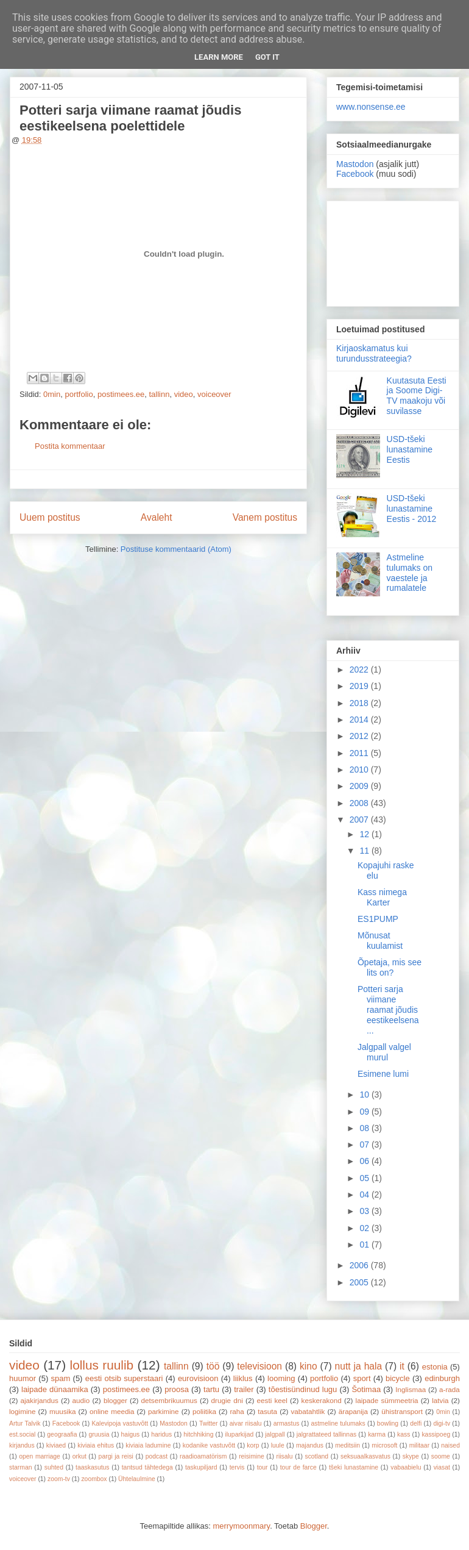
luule (277, 1445)
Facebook (354, 174)
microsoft (384, 1445)
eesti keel (272, 1400)
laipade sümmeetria (387, 1400)
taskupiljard (201, 1467)
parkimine (163, 1411)
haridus (161, 1434)
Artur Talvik (25, 1423)
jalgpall (274, 1434)
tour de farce (298, 1467)
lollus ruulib (102, 1365)
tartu (211, 1389)
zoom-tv (59, 1479)
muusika (62, 1411)
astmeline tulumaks (338, 1423)
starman (20, 1467)
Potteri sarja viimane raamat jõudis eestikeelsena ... (388, 1009)
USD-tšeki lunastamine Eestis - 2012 (412, 508)
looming (281, 1378)
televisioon (259, 1366)
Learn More (218, 57)
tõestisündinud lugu (303, 1389)
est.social (22, 1434)
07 (365, 1144)
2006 (360, 1265)
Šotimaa (366, 1389)
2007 (360, 819)
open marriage (39, 1456)
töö (213, 1366)
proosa (176, 1389)
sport (362, 1378)
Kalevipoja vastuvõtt (119, 1423)
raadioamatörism (203, 1456)
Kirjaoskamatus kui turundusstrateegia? (374, 353)
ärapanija (353, 1411)
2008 (360, 803)
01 (365, 1244)
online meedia (112, 1411)
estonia (435, 1366)
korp (253, 1445)
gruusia (98, 1434)
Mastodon (354, 164)
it (402, 1366)
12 (365, 834)
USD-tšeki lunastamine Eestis (410, 449)
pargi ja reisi (116, 1456)
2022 (360, 669)
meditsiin (347, 1445)
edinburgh (442, 1378)
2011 (360, 753)
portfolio (79, 394)
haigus (130, 1434)
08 (365, 1128)
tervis (237, 1467)
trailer (244, 1389)
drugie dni (227, 1400)
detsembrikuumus (169, 1400)
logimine (22, 1411)
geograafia (62, 1434)
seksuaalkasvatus (365, 1456)
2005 (360, 1282)
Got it (267, 57)
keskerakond (322, 1400)
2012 (360, 736)
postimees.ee (120, 394)
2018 (360, 703)
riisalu (285, 1456)
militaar (419, 1445)
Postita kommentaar (70, 446)
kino (308, 1366)
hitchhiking (198, 1434)
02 (365, 1228)
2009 (360, 786)
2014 (360, 719)
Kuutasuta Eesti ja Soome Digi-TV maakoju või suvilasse (416, 396)
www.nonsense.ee (371, 107)
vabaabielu (405, 1467)
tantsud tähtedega (147, 1467)
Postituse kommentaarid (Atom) (176, 549)
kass (403, 1434)
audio (81, 1400)
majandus (309, 1445)
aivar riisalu (246, 1423)
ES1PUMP (378, 919)
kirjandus (22, 1445)
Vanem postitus (265, 517)
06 (365, 1161)
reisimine (251, 1456)
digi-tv (441, 1423)
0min (51, 394)
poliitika (204, 1411)
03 (365, 1211)
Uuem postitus (49, 517)
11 (365, 850)
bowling (387, 1423)
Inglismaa (410, 1389)
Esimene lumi (383, 1074)
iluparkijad (239, 1434)
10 (365, 1094)
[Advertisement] (393, 251)
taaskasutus (92, 1467)
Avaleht (156, 517)
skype (411, 1456)
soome (440, 1456)
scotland (316, 1456)
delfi (415, 1423)
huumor (22, 1378)
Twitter (208, 1423)
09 (365, 1111)
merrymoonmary (241, 1525)
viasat (442, 1467)
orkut (79, 1456)
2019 (360, 686)
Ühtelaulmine (136, 1479)
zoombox (94, 1479)
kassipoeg (435, 1434)
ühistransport (402, 1411)
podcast (157, 1456)
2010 (360, 769)
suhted (53, 1467)
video (183, 394)
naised (450, 1445)
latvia (440, 1400)
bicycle (398, 1378)
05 (365, 1178)
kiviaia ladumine (148, 1445)
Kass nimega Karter (382, 897)
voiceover (214, 394)
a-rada (449, 1389)
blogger (115, 1400)
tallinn (159, 394)
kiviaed (56, 1445)
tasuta (267, 1411)
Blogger (313, 1525)
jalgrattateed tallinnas (326, 1434)
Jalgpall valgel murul (384, 1052)
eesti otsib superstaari (124, 1378)
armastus (286, 1423)
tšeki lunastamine (353, 1467)
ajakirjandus (39, 1400)
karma (377, 1434)
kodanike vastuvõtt (209, 1445)
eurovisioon (198, 1378)
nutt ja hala (359, 1366)
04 (365, 1194)
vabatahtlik (308, 1411)
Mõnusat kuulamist (380, 940)
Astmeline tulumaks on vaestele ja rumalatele (409, 572)
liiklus (243, 1378)
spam (61, 1378)
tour (262, 1467)
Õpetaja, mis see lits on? (389, 967)
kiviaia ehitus (95, 1445)
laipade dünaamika (54, 1389)
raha (237, 1411)
